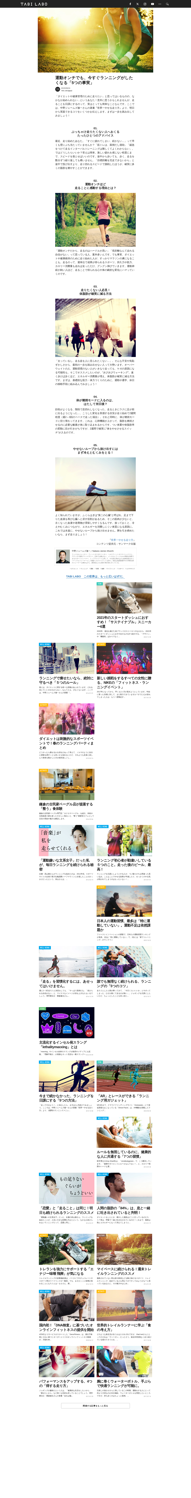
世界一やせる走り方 (122, 540)
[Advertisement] (95, 1459)
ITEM (100, 585)
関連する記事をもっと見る (95, 1406)
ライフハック (111, 569)
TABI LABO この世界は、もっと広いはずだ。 (95, 577)
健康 (103, 569)
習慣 (97, 569)
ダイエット (74, 569)
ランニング (84, 569)
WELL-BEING (45, 645)
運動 (91, 569)
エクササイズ (130, 569)
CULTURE (101, 1236)
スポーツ (121, 569)
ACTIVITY (101, 645)
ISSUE (42, 1009)
